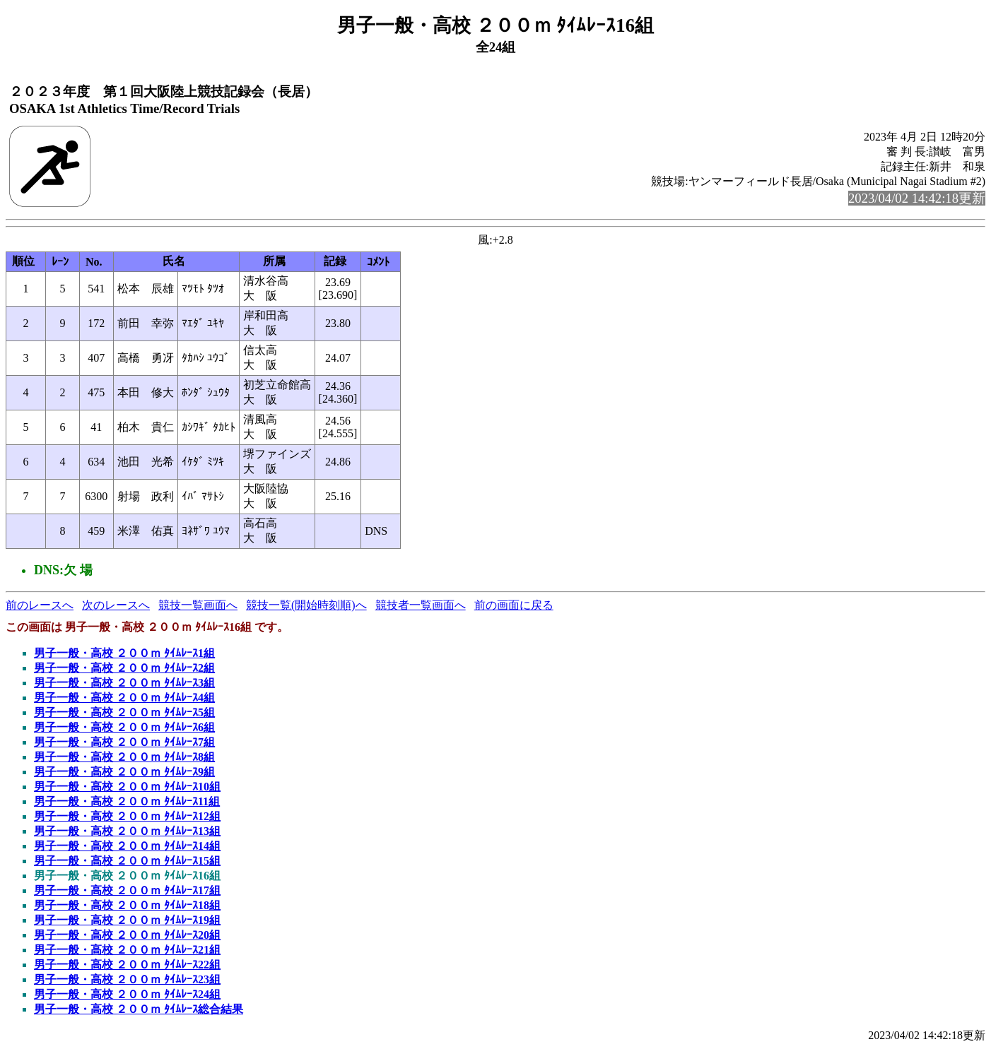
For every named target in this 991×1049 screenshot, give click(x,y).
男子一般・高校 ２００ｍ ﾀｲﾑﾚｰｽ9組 (124, 772)
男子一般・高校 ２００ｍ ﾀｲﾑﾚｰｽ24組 (127, 994)
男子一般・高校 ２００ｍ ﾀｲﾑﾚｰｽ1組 (124, 653)
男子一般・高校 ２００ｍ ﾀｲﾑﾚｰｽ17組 (127, 890)
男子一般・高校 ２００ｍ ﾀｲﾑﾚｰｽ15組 (127, 861)
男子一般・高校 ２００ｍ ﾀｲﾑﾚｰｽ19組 (127, 920)
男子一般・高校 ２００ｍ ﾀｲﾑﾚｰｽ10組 (127, 787)
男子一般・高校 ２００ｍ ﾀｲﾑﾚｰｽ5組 (124, 712)
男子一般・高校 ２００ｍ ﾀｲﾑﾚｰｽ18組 (127, 905)
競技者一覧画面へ (420, 605)
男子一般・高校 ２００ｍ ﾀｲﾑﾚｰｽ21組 (127, 950)
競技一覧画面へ (198, 605)
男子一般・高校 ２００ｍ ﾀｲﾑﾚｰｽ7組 (124, 742)
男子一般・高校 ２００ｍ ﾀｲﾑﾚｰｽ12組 (127, 816)
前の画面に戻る (513, 605)
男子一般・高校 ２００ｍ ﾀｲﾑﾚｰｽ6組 (124, 727)
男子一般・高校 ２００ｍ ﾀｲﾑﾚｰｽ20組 (127, 935)
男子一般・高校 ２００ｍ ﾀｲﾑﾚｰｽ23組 (127, 979)
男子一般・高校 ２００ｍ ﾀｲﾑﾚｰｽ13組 (127, 831)
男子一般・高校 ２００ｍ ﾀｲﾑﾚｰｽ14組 (127, 846)
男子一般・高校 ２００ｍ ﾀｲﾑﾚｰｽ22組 (127, 965)
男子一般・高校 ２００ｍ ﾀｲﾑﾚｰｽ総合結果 (138, 1009)
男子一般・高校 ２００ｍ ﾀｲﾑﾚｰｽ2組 (124, 668)
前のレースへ (40, 605)
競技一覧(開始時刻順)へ (306, 605)
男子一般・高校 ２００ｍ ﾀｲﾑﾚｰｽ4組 (124, 698)
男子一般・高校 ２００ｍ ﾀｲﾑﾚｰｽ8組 (124, 757)
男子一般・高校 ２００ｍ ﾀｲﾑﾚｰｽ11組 (127, 801)
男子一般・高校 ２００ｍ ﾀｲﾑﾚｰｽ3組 (124, 683)
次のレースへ (116, 605)
